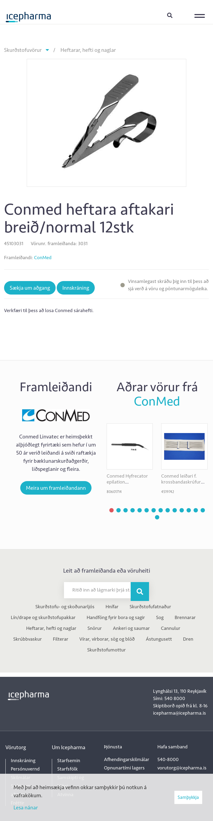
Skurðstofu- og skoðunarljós (64, 607)
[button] (111, 510)
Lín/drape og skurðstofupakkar (43, 617)
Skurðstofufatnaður (150, 607)
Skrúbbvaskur (27, 639)
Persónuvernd (25, 769)
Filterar (60, 639)
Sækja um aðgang (30, 288)
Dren (188, 639)
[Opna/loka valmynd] (201, 12)
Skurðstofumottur (106, 650)
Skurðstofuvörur (23, 50)
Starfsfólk (67, 769)
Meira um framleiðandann (56, 488)
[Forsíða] (28, 15)
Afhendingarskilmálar (126, 759)
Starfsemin (68, 760)
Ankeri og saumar (131, 628)
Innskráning (183, 15)
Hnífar (112, 607)
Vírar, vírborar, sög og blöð (107, 639)
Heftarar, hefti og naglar (88, 50)
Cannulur (170, 628)
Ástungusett (159, 639)
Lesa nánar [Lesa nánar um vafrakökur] (25, 807)
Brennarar (185, 617)
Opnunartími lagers (124, 768)
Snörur (94, 628)
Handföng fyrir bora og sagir (116, 617)
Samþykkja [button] (188, 797)
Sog (160, 617)
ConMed (43, 258)
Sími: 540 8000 (169, 698)
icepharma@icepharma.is (179, 713)
